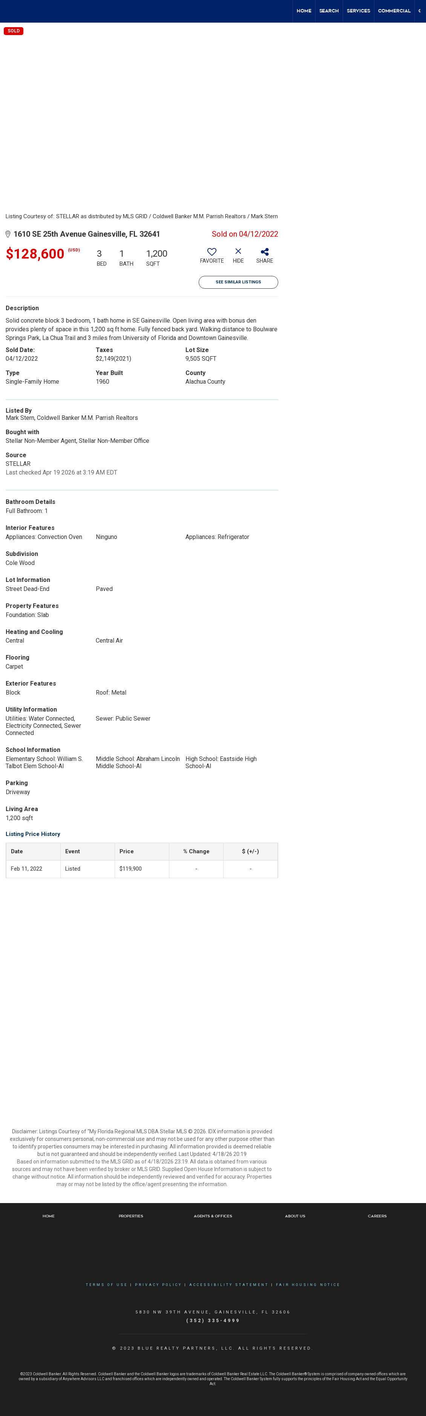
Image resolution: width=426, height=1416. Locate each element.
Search (329, 11)
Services (358, 11)
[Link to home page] (10, 11)
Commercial (394, 11)
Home (304, 11)
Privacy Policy (158, 1285)
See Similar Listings (238, 282)
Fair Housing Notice (308, 1285)
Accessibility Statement (229, 1285)
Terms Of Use (107, 1285)
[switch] (212, 258)
